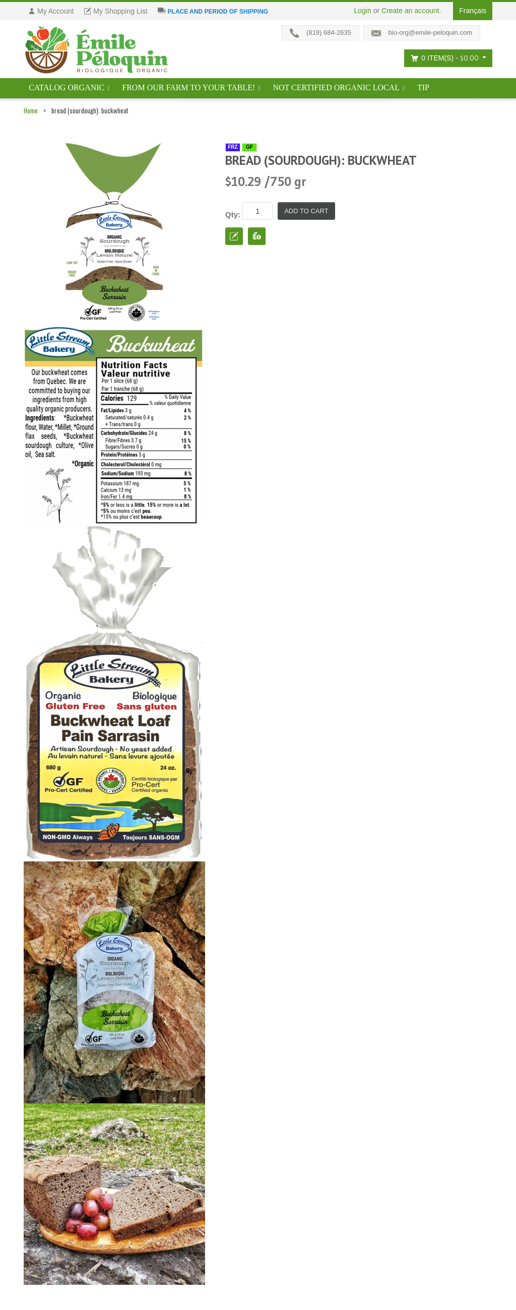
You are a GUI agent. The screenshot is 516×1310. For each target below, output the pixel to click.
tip (423, 87)
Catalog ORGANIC (66, 87)
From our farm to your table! (188, 87)
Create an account (410, 11)
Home (31, 110)
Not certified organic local (336, 87)
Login (362, 11)
